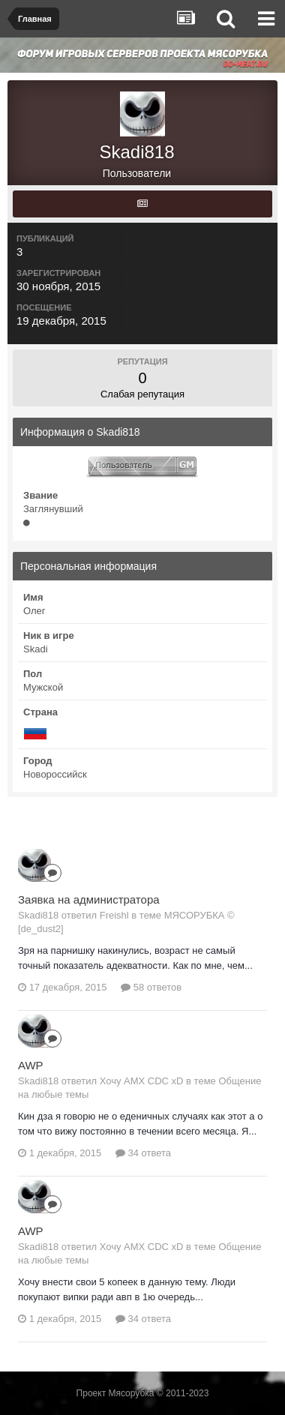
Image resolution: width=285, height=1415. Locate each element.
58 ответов (151, 987)
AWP (31, 1065)
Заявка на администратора (89, 899)
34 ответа (143, 1153)
